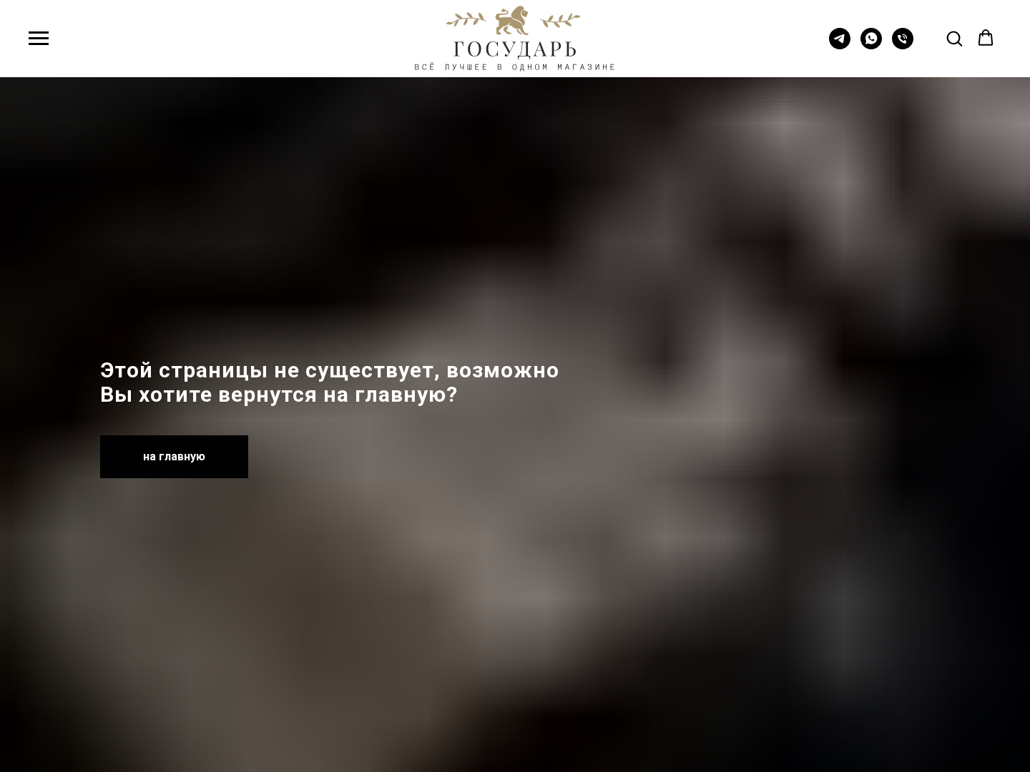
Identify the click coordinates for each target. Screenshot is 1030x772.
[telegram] (839, 45)
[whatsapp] (871, 45)
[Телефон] (902, 45)
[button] (954, 37)
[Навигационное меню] (39, 38)
